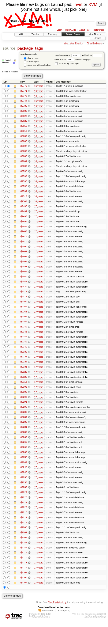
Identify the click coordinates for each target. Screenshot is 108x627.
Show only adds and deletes (37, 65)
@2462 (24, 258)
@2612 (24, 126)
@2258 (24, 461)
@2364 (24, 319)
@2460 (24, 263)
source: (9, 48)
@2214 (24, 521)
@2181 (24, 547)
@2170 (24, 572)
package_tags (30, 48)
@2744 (24, 101)
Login (59, 30)
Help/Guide (70, 30)
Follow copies (31, 61)
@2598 (24, 172)
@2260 (24, 455)
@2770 (24, 96)
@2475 (24, 243)
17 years (38, 207)
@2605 (24, 157)
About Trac (84, 30)
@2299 (24, 400)
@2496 (24, 207)
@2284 (24, 420)
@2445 (24, 278)
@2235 (24, 481)
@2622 (24, 116)
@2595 (24, 187)
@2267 (24, 440)
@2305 (24, 390)
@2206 (24, 531)
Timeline (35, 34)
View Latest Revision (73, 43)
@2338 (24, 354)
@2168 (24, 577)
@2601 (24, 162)
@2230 (24, 491)
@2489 (24, 227)
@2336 (24, 359)
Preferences (98, 30)
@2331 (24, 369)
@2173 (24, 567)
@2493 (24, 217)
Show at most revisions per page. (73, 60)
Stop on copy (31, 58)
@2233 (24, 486)
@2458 (24, 268)
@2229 (24, 496)
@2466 (24, 248)
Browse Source (73, 34)
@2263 (24, 450)
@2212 (24, 526)
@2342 (24, 344)
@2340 (24, 349)
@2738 (24, 106)
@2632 (24, 111)
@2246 (24, 471)
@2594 (24, 192)
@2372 (24, 298)
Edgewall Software (41, 621)
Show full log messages (67, 63)
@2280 (24, 435)
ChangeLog (64, 615)
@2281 (24, 430)
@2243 (24, 476)
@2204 (24, 537)
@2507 (24, 202)
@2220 (24, 511)
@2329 (24, 374)
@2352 (24, 324)
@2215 (24, 516)
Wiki (21, 34)
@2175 (24, 562)
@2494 (24, 212)
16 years (38, 86)
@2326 (24, 379)
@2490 (24, 222)
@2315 (24, 385)
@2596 (24, 182)
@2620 (24, 121)
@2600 (24, 167)
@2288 (24, 415)
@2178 (24, 557)
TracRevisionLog (57, 607)
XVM (92, 4)
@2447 (24, 273)
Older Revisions (94, 43)
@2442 (24, 283)
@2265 (24, 445)
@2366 (24, 314)
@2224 (24, 506)
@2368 (24, 309)
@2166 (24, 582)
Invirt (78, 4)
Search (97, 38)
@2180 (24, 552)
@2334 (24, 364)
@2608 (24, 141)
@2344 (24, 339)
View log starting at (68, 55)
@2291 (24, 405)
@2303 (24, 395)
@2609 (24, 136)
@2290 (24, 410)
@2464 (24, 253)
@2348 (24, 329)
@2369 (24, 303)
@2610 (24, 131)
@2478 (24, 238)
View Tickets (95, 34)
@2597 (24, 177)
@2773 (24, 86)
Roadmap (52, 34)
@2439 (24, 288)
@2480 (24, 233)
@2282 (24, 425)
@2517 (24, 197)
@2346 (24, 334)
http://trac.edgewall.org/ (95, 621)
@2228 (24, 501)
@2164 (24, 587)
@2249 (24, 466)
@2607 (24, 146)
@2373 (24, 293)
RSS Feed (47, 615)
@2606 (24, 151)
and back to (92, 55)
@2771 (24, 91)
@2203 (24, 542)
